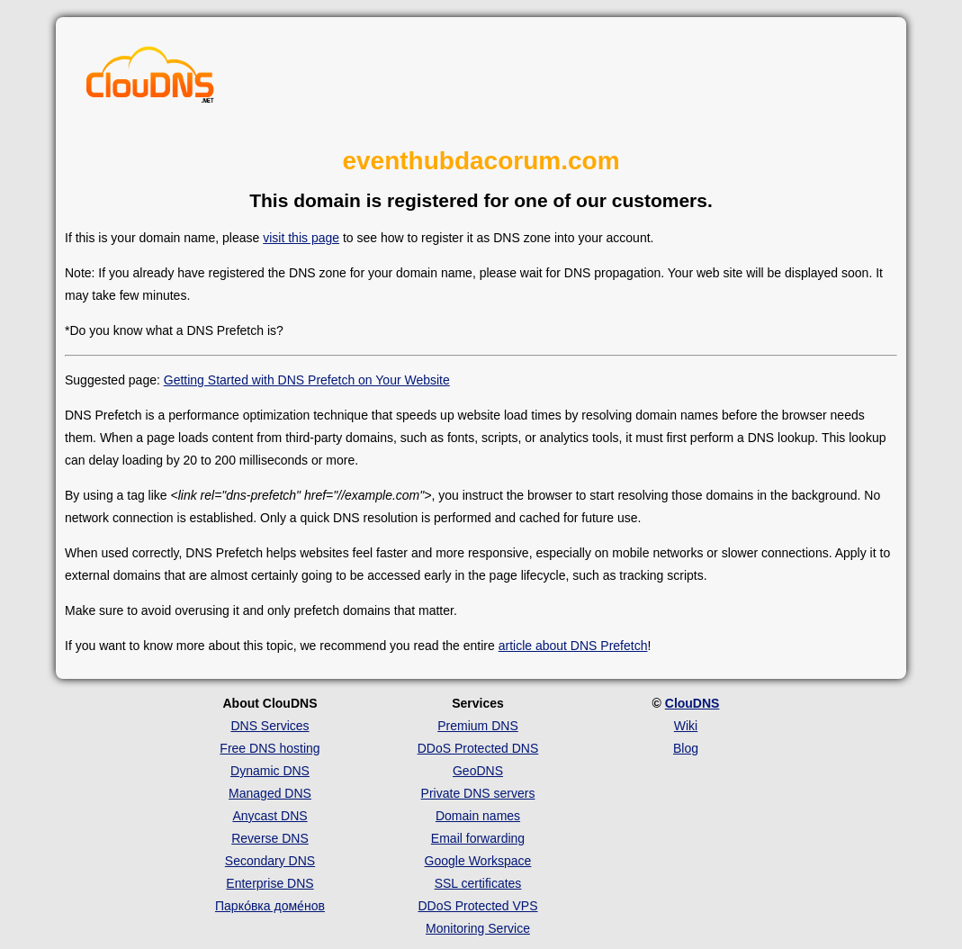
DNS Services (269, 726)
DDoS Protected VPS (477, 906)
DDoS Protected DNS (478, 748)
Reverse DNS (270, 838)
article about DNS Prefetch (573, 645)
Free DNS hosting (269, 748)
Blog (685, 748)
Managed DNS (270, 793)
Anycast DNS (269, 816)
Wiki (685, 726)
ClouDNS (692, 703)
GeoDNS (478, 771)
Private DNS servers (478, 793)
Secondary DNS (270, 861)
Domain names (478, 816)
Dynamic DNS (270, 771)
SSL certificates (478, 883)
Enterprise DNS (269, 883)
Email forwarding (478, 838)
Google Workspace (478, 861)
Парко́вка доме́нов (270, 906)
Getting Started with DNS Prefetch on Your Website (307, 380)
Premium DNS (477, 726)
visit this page (301, 237)
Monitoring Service (478, 928)
